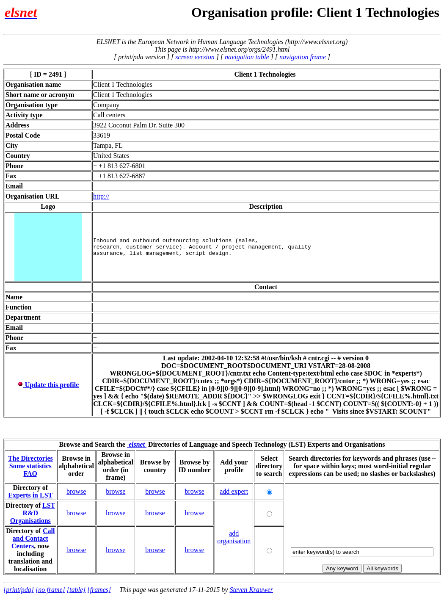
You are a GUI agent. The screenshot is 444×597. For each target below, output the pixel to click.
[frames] (99, 589)
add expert (234, 491)
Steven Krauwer (251, 589)
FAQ (30, 473)
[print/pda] (18, 589)
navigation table (247, 57)
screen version (194, 57)
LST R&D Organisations (32, 513)
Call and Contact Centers (33, 538)
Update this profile (48, 384)
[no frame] (50, 589)
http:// (101, 196)
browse (76, 491)
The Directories (30, 458)
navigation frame (302, 57)
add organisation (234, 537)
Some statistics (30, 466)
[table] (76, 589)
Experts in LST (30, 495)
